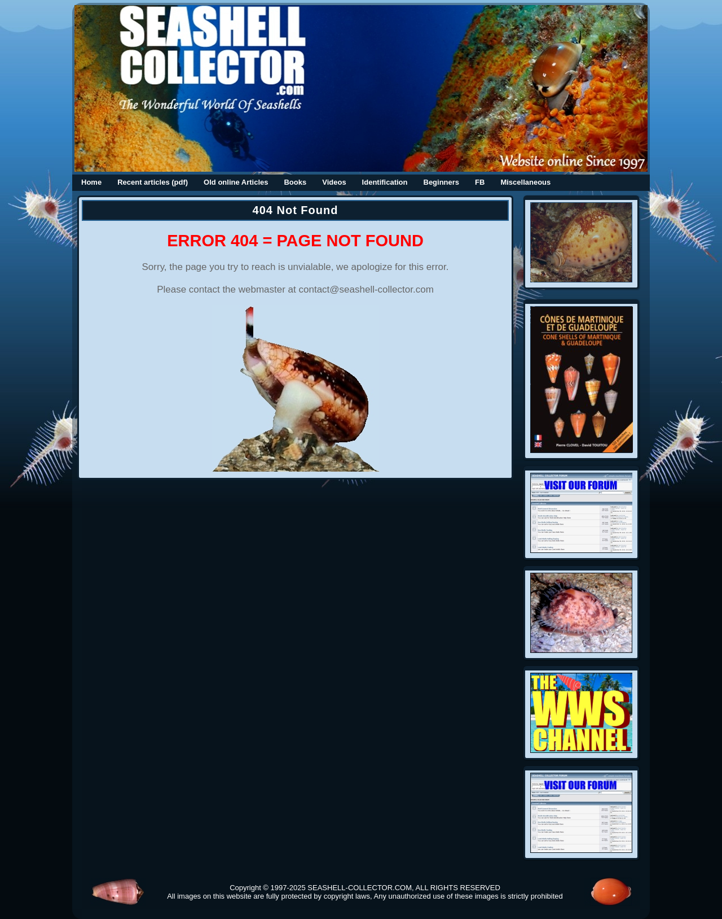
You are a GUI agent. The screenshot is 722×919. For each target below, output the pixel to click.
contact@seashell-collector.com (366, 289)
